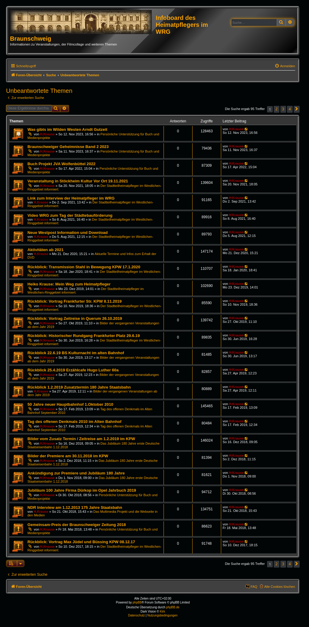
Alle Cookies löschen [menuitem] (279, 586)
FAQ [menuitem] (254, 586)
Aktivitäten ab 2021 (45, 249)
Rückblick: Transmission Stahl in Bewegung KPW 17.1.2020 (83, 267)
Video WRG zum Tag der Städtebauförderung (70, 215)
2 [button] (277, 109)
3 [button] (283, 109)
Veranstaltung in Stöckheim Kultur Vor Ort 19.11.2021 (77, 181)
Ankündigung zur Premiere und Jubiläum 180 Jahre (76, 473)
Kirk (162, 611)
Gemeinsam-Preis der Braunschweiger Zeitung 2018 (76, 524)
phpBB (137, 602)
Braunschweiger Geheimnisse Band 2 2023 (68, 146)
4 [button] (290, 109)
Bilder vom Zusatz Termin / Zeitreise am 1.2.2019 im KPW (81, 438)
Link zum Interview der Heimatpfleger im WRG (71, 198)
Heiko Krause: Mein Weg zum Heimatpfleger (68, 284)
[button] (297, 109)
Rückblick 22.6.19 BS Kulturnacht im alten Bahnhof (75, 353)
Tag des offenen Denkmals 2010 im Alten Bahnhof (74, 421)
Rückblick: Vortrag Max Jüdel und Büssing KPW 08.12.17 (81, 542)
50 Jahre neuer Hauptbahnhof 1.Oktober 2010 (70, 404)
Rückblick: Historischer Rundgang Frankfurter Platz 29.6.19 (83, 335)
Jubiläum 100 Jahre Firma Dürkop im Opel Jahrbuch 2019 (81, 490)
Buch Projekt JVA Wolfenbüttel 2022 (61, 164)
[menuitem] (285, 66)
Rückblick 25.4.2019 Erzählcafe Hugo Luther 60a (73, 370)
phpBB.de (173, 607)
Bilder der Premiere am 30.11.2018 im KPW (67, 456)
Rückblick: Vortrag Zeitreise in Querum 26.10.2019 (74, 318)
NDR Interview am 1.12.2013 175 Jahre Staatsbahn (74, 507)
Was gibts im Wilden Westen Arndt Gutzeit (67, 129)
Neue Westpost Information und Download (67, 232)
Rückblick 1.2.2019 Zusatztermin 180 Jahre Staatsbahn (79, 387)
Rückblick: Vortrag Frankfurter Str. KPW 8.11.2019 (74, 301)
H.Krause (47, 134)
